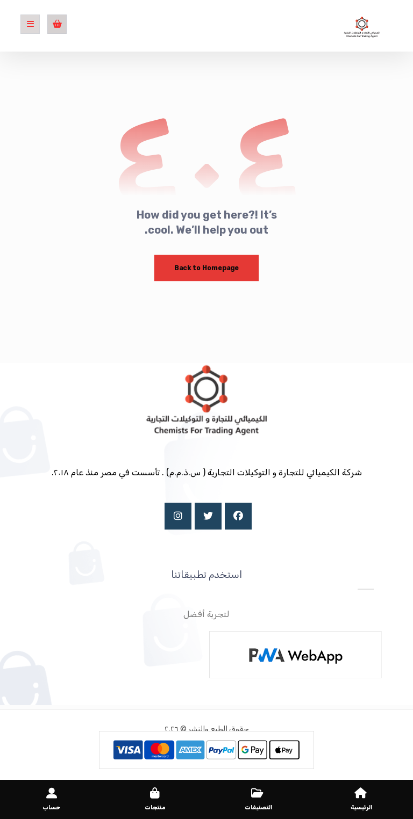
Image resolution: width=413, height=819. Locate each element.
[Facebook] (238, 516)
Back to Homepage (206, 268)
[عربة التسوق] (57, 23)
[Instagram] (178, 516)
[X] (208, 516)
